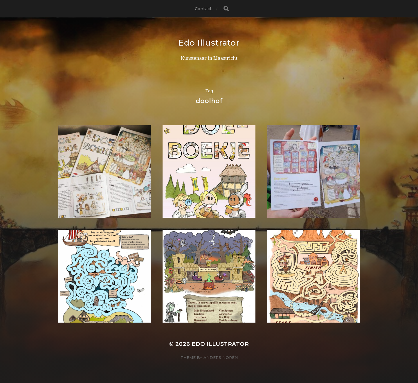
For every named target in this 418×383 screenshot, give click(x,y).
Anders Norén (220, 357)
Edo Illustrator (209, 43)
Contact (203, 8)
